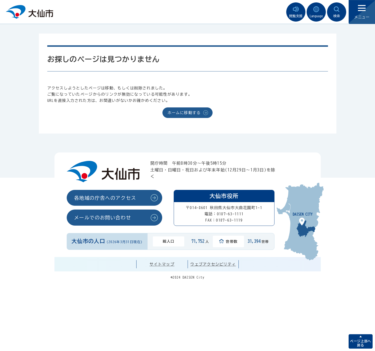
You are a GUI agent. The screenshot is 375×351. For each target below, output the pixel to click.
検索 (336, 12)
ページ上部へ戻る (360, 343)
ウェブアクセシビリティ (213, 264)
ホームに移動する (184, 113)
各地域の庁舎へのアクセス (105, 197)
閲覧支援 (295, 12)
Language (316, 12)
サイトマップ (161, 264)
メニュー (362, 12)
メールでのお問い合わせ (102, 217)
